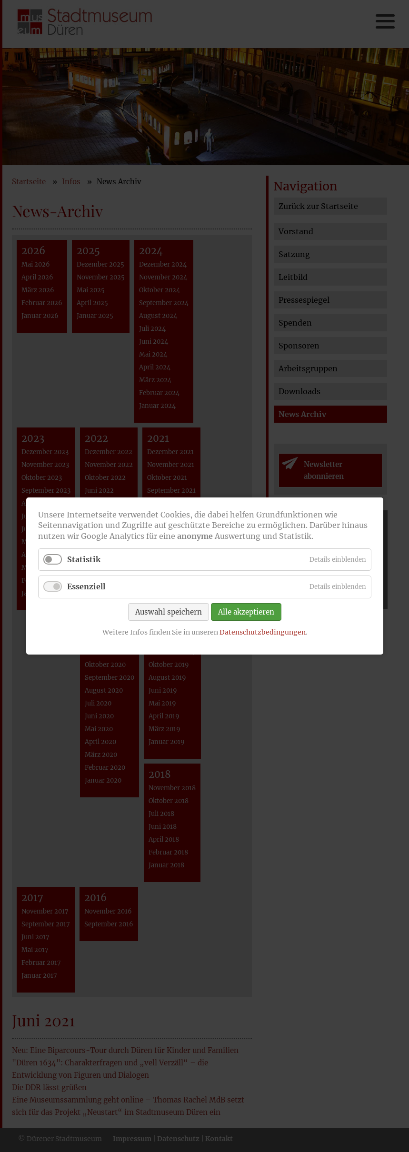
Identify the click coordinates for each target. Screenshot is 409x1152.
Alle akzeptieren (246, 611)
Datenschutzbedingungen (262, 631)
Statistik (83, 559)
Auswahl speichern (168, 611)
